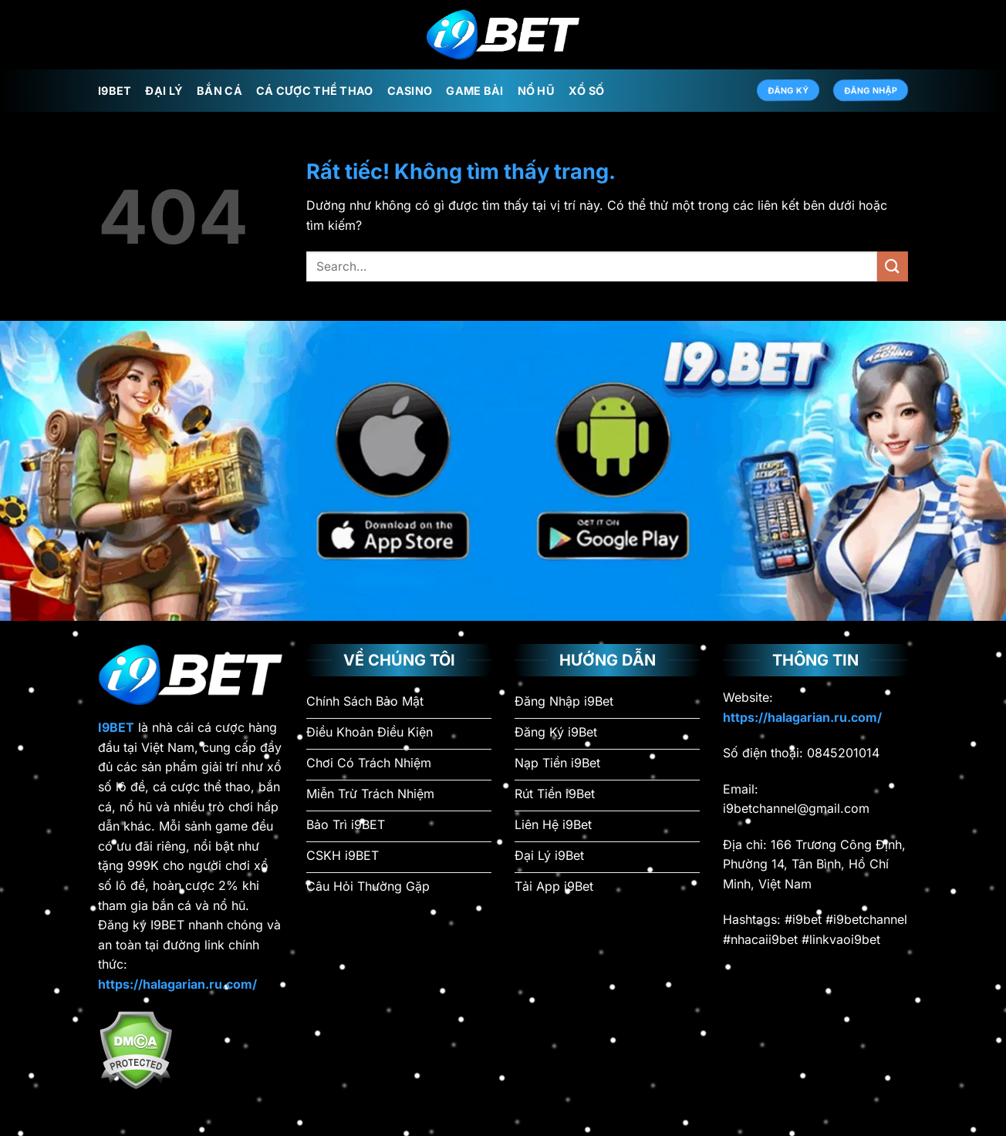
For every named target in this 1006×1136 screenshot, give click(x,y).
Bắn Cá (219, 90)
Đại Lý (164, 90)
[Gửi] (892, 266)
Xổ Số (586, 90)
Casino (410, 90)
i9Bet (114, 90)
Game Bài (474, 90)
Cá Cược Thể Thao (314, 90)
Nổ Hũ (536, 90)
